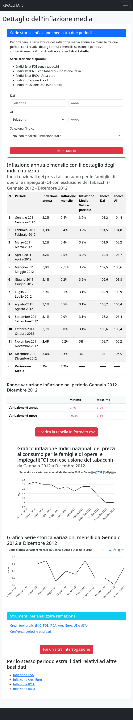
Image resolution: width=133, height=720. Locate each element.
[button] (91, 472)
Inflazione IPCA (24, 684)
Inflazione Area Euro (27, 680)
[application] (66, 498)
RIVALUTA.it (12, 5)
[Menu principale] (125, 5)
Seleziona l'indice (22, 128)
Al (11, 112)
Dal (12, 96)
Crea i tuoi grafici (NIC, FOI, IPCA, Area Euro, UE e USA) (49, 625)
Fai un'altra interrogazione (66, 649)
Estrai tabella (66, 151)
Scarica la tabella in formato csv (66, 431)
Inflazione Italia (24, 689)
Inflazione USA (23, 675)
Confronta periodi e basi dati (30, 631)
